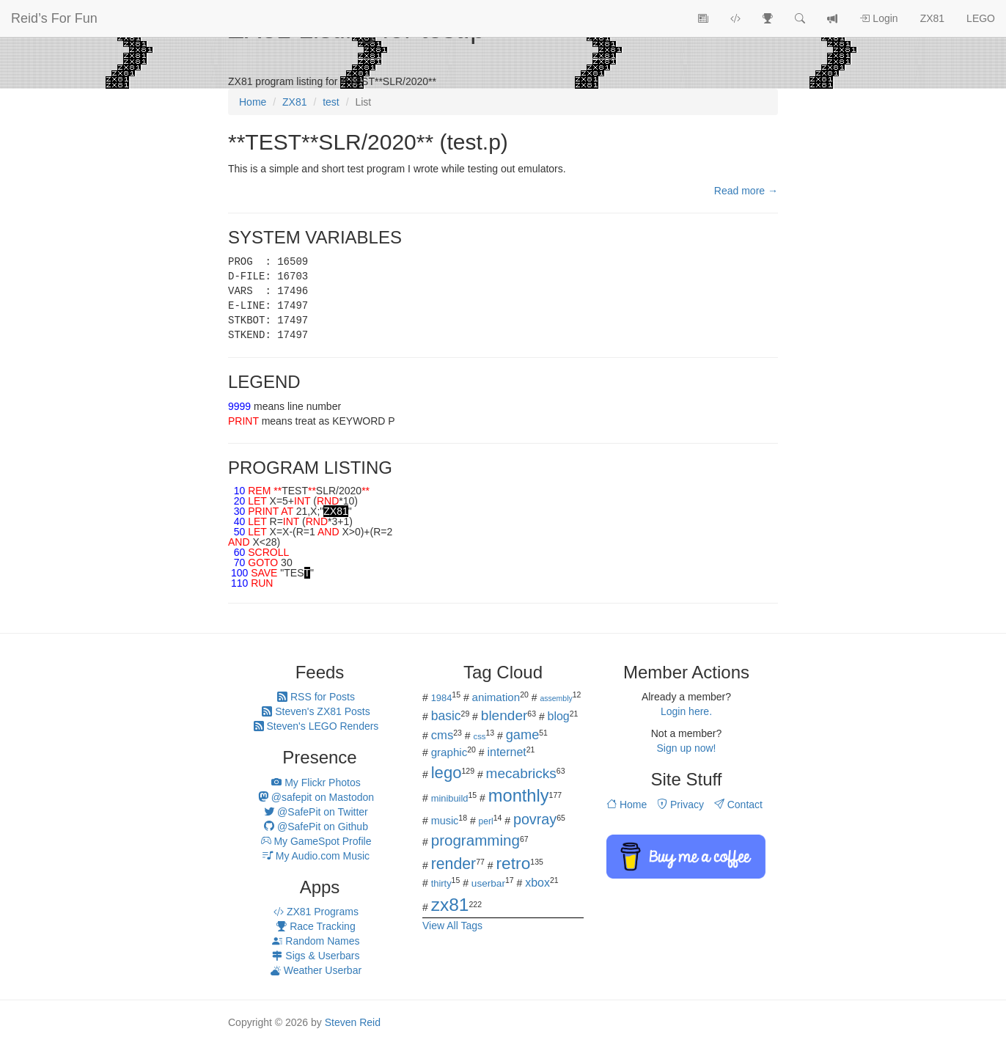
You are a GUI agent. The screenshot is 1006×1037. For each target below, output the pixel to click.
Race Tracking (315, 926)
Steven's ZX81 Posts (316, 711)
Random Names (315, 941)
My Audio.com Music (316, 856)
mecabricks (521, 773)
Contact (738, 804)
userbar (488, 883)
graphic (449, 752)
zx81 (450, 905)
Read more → (746, 191)
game (523, 735)
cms (442, 735)
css (479, 736)
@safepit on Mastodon (316, 797)
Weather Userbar (316, 970)
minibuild (450, 798)
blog (559, 716)
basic (446, 715)
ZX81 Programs (316, 911)
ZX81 (932, 18)
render (453, 864)
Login (878, 18)
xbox (537, 882)
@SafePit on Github (316, 826)
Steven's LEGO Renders (316, 726)
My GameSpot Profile (316, 841)
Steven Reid (353, 1022)
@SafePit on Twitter (316, 812)
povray (535, 819)
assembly (556, 698)
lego (446, 772)
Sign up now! (686, 748)
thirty (441, 883)
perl (486, 821)
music (445, 821)
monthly (518, 795)
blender (504, 715)
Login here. (686, 711)
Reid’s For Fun (54, 18)
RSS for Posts (316, 697)
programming (475, 840)
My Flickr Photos (315, 782)
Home (626, 804)
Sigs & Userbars (315, 955)
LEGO (980, 18)
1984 (441, 697)
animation (496, 697)
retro (513, 863)
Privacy (680, 804)
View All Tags (452, 925)
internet (507, 752)
